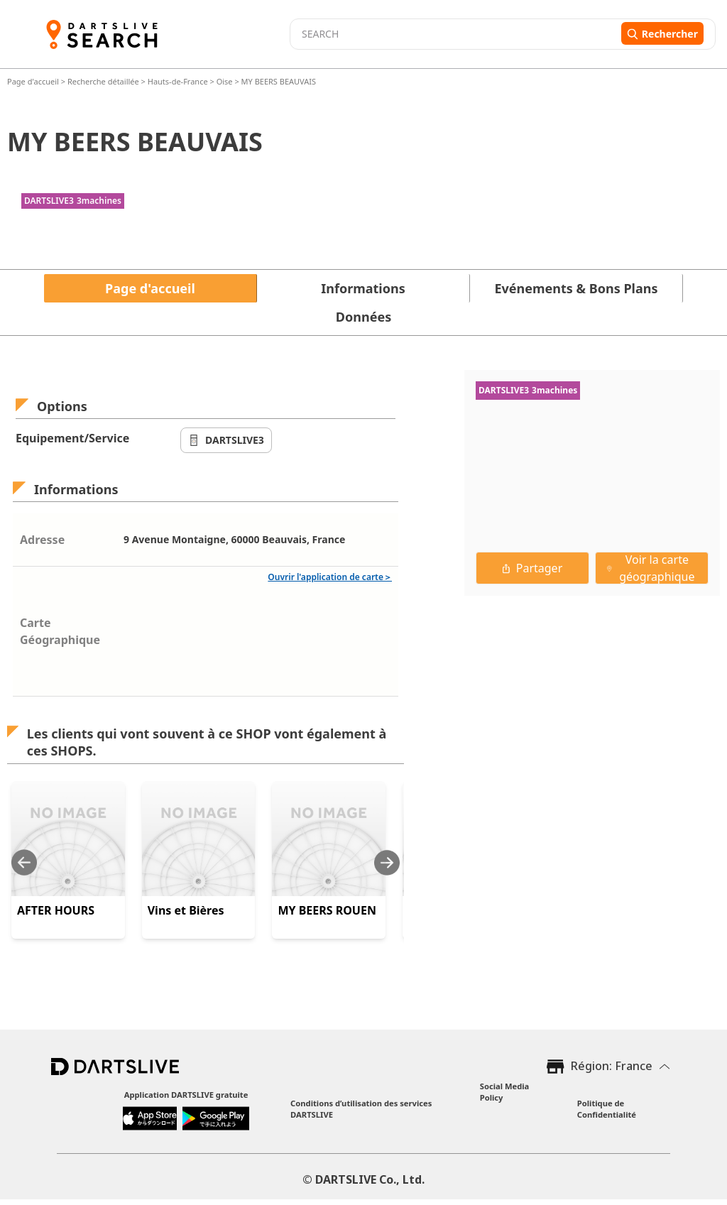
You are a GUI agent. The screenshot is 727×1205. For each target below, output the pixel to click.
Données (363, 316)
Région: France (611, 1066)
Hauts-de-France (178, 81)
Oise (225, 81)
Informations (363, 288)
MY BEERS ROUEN (327, 910)
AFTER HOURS (55, 910)
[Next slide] (387, 862)
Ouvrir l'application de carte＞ (330, 577)
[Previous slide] (24, 862)
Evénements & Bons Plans (576, 288)
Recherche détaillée (104, 81)
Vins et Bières (186, 910)
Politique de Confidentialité (606, 1109)
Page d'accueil (34, 81)
